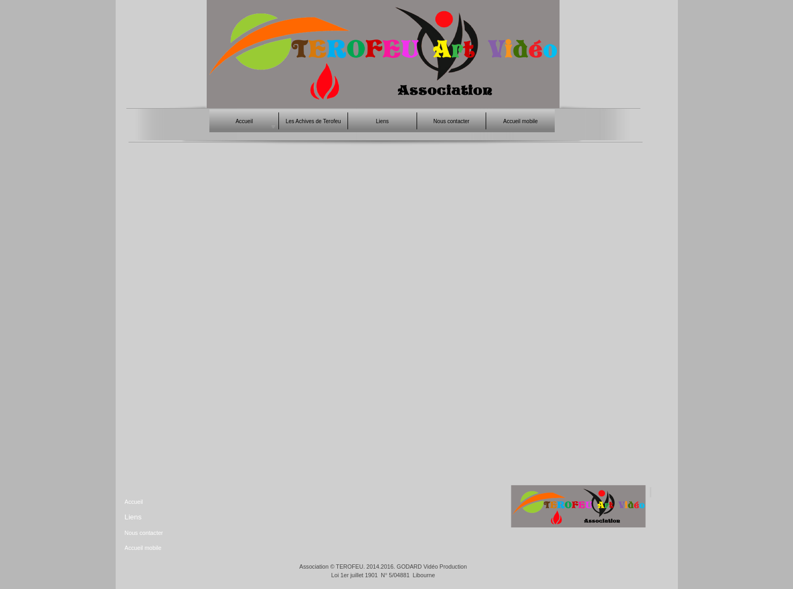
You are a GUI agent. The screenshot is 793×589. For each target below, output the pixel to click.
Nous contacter (144, 533)
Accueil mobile (143, 548)
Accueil (134, 502)
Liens (133, 517)
